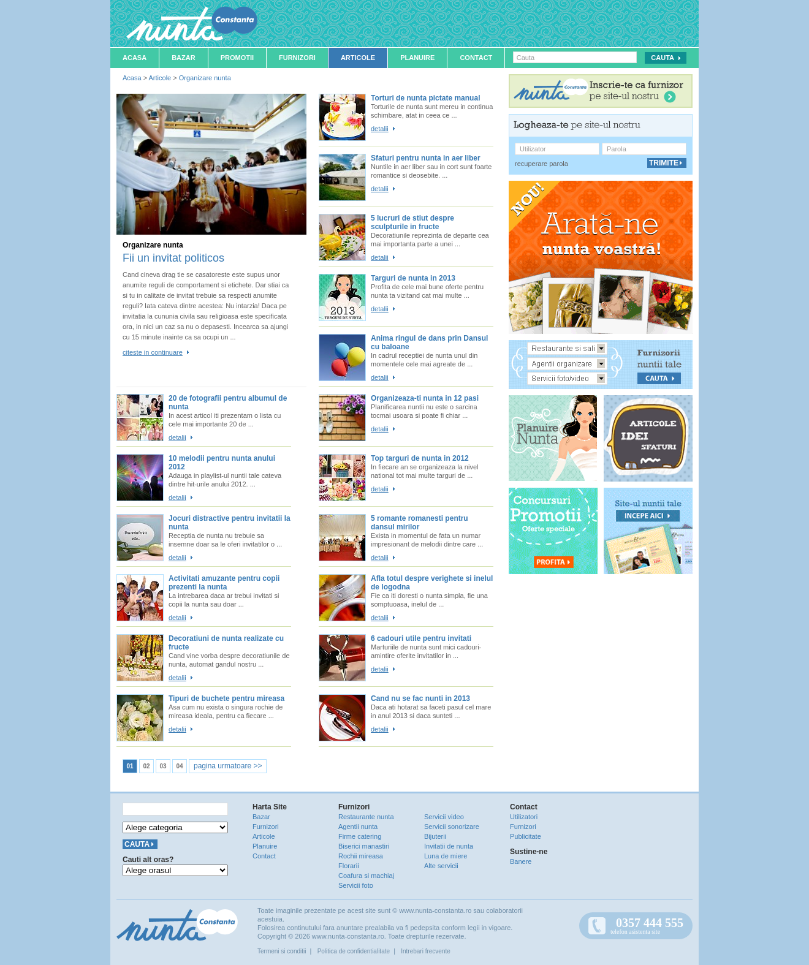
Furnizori (297, 57)
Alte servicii (441, 865)
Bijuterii (435, 836)
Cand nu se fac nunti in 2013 (420, 698)
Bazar (184, 57)
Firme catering (359, 836)
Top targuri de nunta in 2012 (420, 458)
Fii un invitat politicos (173, 258)
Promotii (237, 57)
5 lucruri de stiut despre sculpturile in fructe (412, 222)
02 (146, 766)
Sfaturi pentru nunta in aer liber (425, 158)
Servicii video (444, 816)
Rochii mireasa (360, 856)
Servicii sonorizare (451, 826)
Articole (358, 57)
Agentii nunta (358, 826)
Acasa (134, 57)
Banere (520, 861)
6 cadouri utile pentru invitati (421, 638)
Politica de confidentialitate (353, 951)
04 (179, 766)
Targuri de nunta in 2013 (413, 278)
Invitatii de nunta (448, 846)
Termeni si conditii (281, 951)
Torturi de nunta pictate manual (425, 98)
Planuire (417, 57)
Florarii (348, 865)
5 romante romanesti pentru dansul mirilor (419, 522)
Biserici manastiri (363, 846)
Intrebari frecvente (425, 951)
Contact (476, 57)
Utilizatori (523, 816)
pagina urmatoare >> (228, 766)
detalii (380, 128)
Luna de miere (445, 856)
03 (162, 766)
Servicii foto (355, 885)
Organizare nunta (205, 77)
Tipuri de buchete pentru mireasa (226, 698)
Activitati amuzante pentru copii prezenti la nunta (224, 582)
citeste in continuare (153, 352)
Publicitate (525, 836)
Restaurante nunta (366, 816)
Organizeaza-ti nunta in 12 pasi (425, 398)
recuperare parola (541, 163)
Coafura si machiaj (366, 875)
